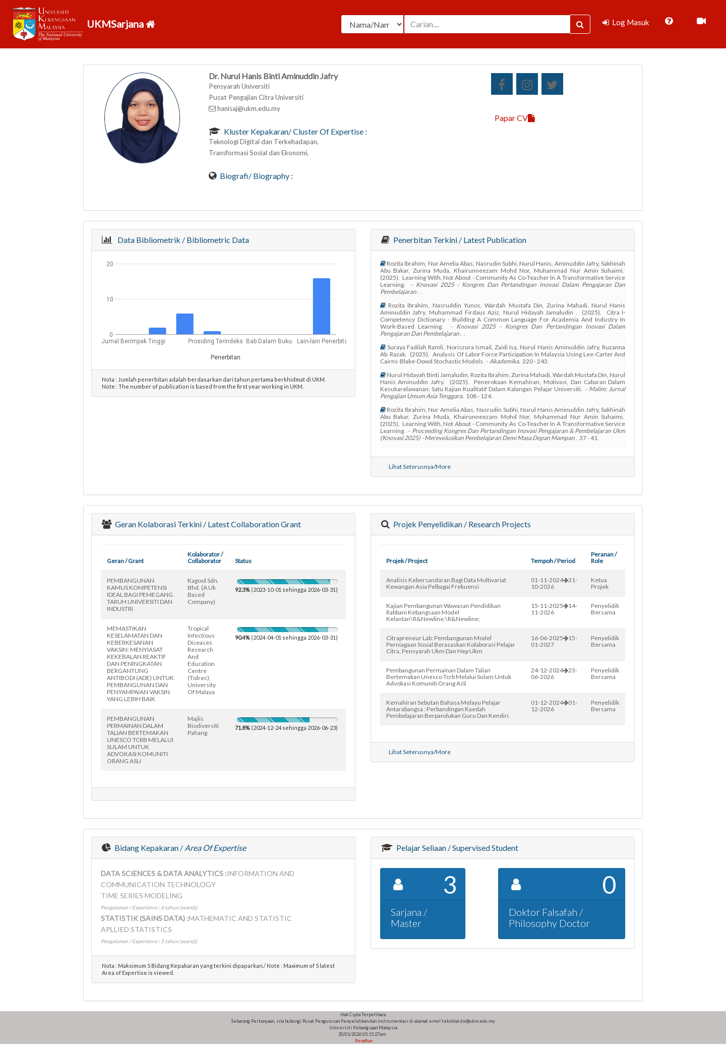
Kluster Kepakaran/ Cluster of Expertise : (294, 131)
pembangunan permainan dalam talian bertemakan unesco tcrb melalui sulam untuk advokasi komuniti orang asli (448, 676)
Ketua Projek (600, 583)
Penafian (363, 1040)
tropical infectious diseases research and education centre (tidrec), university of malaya (202, 660)
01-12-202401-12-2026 (554, 706)
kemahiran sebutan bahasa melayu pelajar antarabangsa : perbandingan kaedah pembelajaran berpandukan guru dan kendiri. (448, 709)
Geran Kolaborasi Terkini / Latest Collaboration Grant (207, 524)
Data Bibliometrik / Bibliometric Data (181, 239)
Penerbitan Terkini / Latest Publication (459, 239)
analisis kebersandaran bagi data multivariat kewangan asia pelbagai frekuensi (446, 583)
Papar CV (515, 117)
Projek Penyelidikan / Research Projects (461, 524)
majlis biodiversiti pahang (203, 725)
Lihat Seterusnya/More (420, 466)
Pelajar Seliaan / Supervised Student (456, 847)
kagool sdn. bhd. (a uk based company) (203, 591)
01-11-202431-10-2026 (554, 583)
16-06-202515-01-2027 (554, 641)
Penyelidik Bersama (605, 609)
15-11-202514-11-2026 (554, 609)
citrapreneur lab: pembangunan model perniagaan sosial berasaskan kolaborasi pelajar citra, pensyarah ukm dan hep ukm (450, 644)
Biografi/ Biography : (255, 175)
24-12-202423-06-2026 (554, 673)
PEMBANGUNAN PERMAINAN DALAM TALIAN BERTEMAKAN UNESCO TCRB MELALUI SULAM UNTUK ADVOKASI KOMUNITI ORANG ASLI (140, 740)
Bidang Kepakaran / (179, 847)
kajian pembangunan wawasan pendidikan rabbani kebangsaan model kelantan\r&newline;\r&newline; (443, 612)
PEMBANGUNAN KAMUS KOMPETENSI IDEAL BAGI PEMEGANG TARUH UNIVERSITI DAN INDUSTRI (140, 594)
